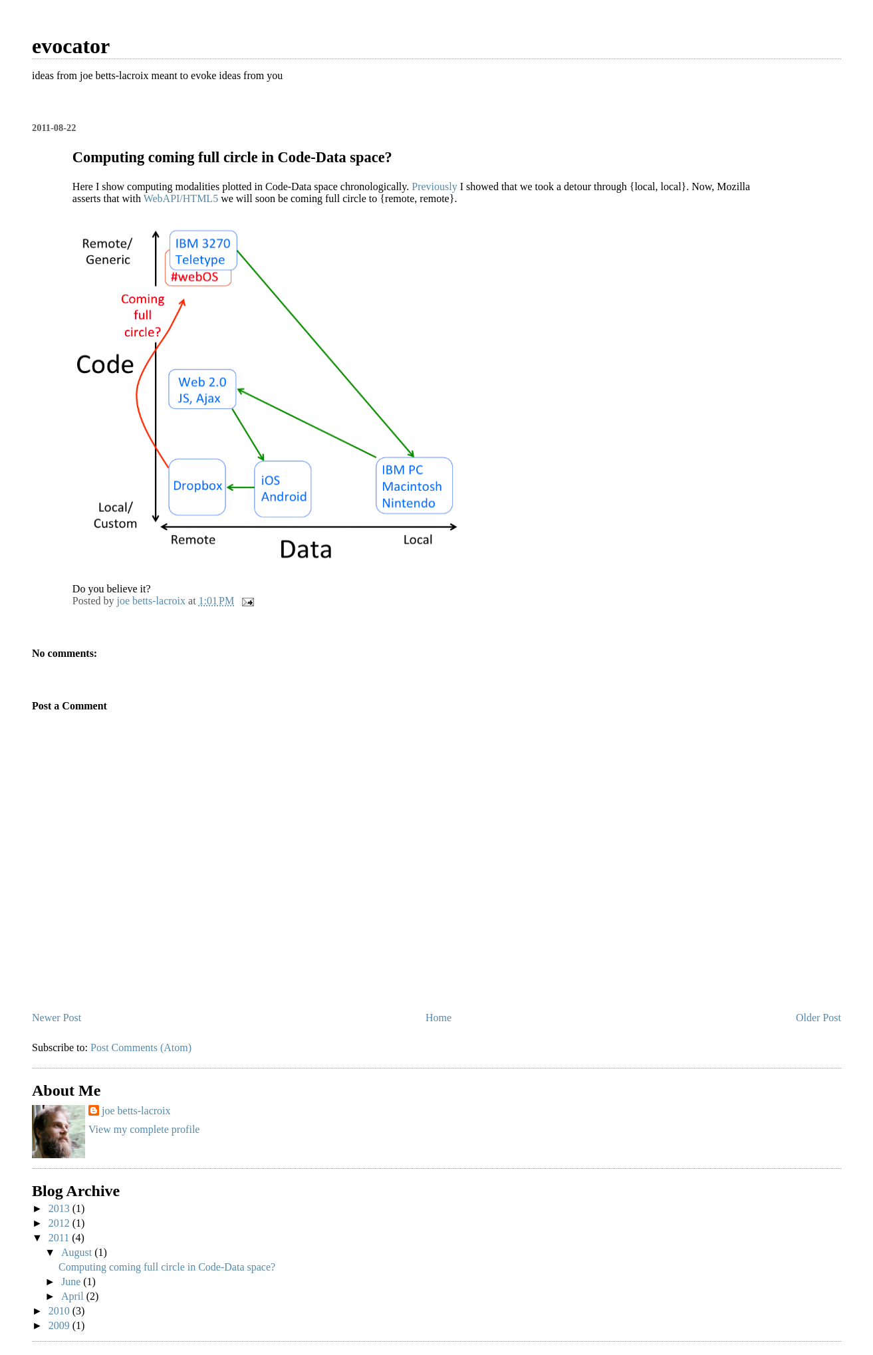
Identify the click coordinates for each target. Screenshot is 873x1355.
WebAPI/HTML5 (181, 198)
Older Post (818, 1017)
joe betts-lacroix (136, 1110)
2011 (60, 1237)
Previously (434, 186)
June (72, 1281)
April (73, 1296)
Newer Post (56, 1017)
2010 (60, 1310)
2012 (60, 1223)
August (77, 1252)
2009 (60, 1325)
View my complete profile (143, 1129)
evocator (71, 46)
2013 (60, 1208)
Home (438, 1017)
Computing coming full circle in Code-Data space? (167, 1267)
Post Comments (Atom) (140, 1047)
